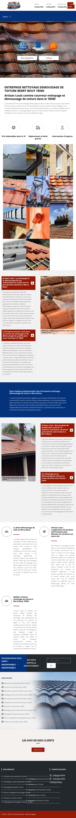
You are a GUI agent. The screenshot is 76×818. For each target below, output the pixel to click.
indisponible (38, 7)
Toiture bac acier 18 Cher (37, 795)
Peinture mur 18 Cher (35, 784)
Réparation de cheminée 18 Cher (39, 790)
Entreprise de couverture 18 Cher (15, 776)
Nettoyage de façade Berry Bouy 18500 (16, 714)
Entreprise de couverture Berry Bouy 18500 (18, 702)
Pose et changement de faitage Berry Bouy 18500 (20, 718)
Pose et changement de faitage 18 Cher (17, 793)
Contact (49, 58)
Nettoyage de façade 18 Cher (14, 787)
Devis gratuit (70, 5)
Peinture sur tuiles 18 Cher (13, 798)
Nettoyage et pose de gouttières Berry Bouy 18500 (20, 710)
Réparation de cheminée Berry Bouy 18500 (18, 691)
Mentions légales (30, 814)
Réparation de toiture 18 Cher (38, 801)
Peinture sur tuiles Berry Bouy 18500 (16, 722)
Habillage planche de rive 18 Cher (39, 779)
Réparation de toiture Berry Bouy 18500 (17, 683)
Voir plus (38, 750)
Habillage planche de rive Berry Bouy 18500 (18, 695)
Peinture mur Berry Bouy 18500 (14, 706)
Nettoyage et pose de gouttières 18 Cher (17, 782)
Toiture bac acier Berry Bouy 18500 (15, 687)
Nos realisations (27, 58)
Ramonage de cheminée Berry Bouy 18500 (17, 699)
